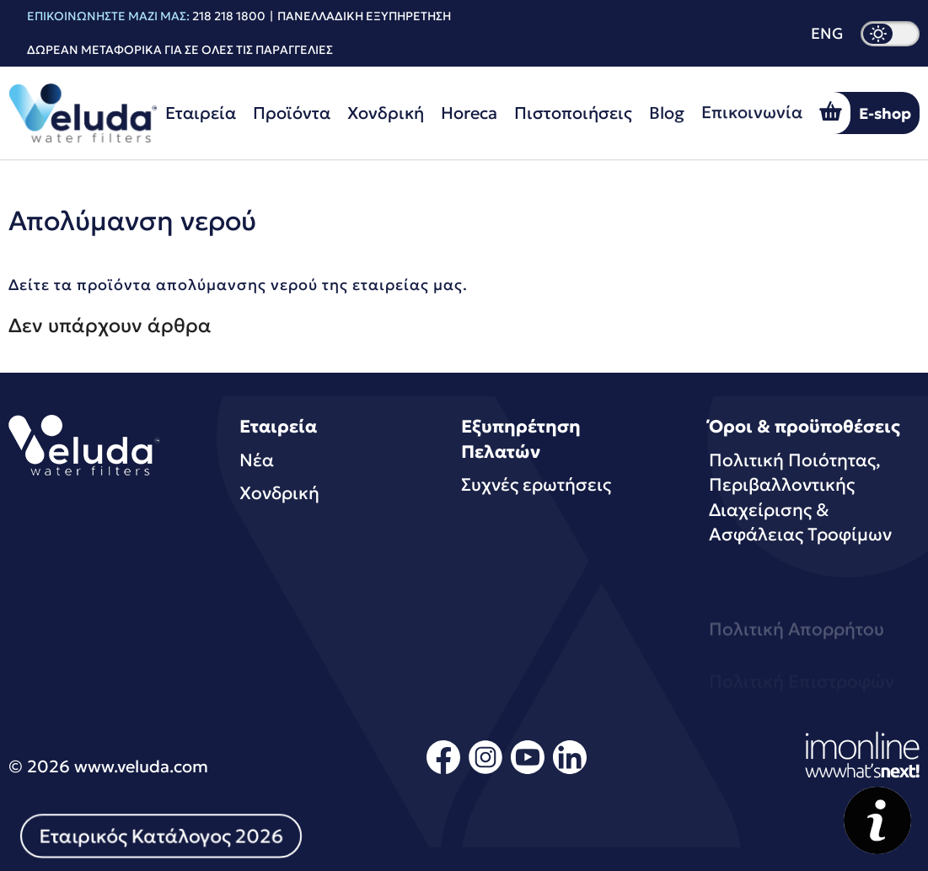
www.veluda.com (141, 766)
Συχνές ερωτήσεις (536, 485)
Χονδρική (385, 113)
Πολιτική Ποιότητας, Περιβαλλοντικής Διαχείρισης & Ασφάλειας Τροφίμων (800, 497)
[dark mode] (890, 33)
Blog (666, 110)
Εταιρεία (200, 113)
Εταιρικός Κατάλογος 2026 (161, 835)
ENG (827, 33)
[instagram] (485, 771)
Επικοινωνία (751, 107)
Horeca (469, 113)
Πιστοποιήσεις (573, 112)
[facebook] (443, 771)
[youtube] (527, 771)
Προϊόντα (291, 113)
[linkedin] (570, 771)
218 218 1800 (229, 16)
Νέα (256, 460)
